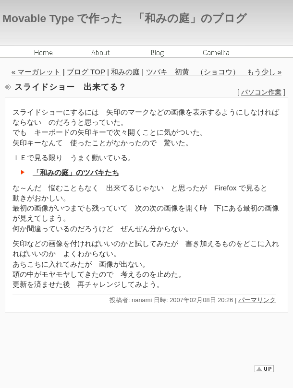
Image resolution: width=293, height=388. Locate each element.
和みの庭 (125, 72)
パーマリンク (257, 300)
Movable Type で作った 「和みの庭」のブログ (124, 18)
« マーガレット (36, 72)
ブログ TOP (86, 72)
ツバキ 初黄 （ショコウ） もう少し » (214, 72)
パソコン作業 (261, 92)
